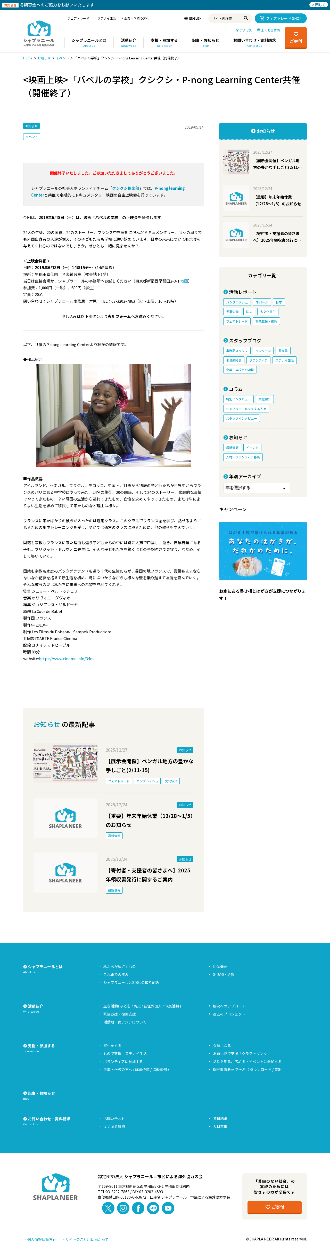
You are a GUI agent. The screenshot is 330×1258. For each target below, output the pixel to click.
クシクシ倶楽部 (125, 188)
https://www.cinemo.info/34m (66, 658)
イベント (62, 58)
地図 (184, 281)
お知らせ (44, 58)
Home (27, 58)
